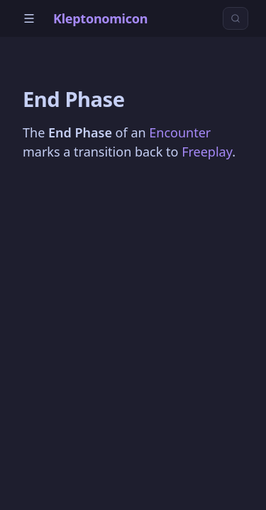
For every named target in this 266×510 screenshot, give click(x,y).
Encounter (180, 132)
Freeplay (207, 151)
